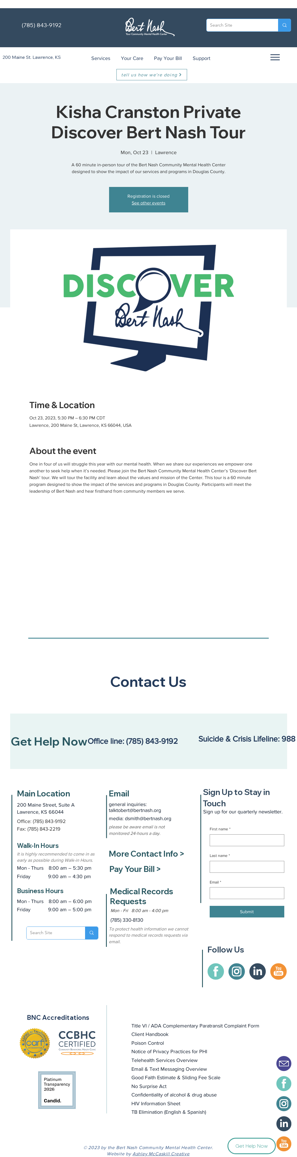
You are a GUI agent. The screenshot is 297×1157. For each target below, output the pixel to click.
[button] (274, 57)
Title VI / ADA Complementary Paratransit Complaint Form (195, 1026)
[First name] (245, 840)
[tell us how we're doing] (151, 74)
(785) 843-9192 (41, 25)
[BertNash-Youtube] (283, 1143)
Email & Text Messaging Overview (169, 1069)
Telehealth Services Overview (164, 1060)
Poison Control (147, 1043)
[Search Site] (238, 25)
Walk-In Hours (38, 846)
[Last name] (245, 866)
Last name (220, 856)
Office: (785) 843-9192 (41, 821)
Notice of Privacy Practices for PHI (169, 1051)
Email (215, 882)
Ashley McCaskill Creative (161, 1153)
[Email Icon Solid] (283, 1063)
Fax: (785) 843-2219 (38, 829)
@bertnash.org (155, 818)
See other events (148, 203)
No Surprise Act (148, 1086)
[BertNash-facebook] (283, 1083)
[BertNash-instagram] (283, 1103)
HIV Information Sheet (155, 1103)
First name (220, 829)
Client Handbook (149, 1034)
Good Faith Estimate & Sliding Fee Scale (175, 1077)
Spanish (196, 1112)
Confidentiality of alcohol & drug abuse (174, 1095)
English (173, 1112)
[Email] (245, 893)
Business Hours (40, 891)
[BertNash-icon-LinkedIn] (283, 1123)
